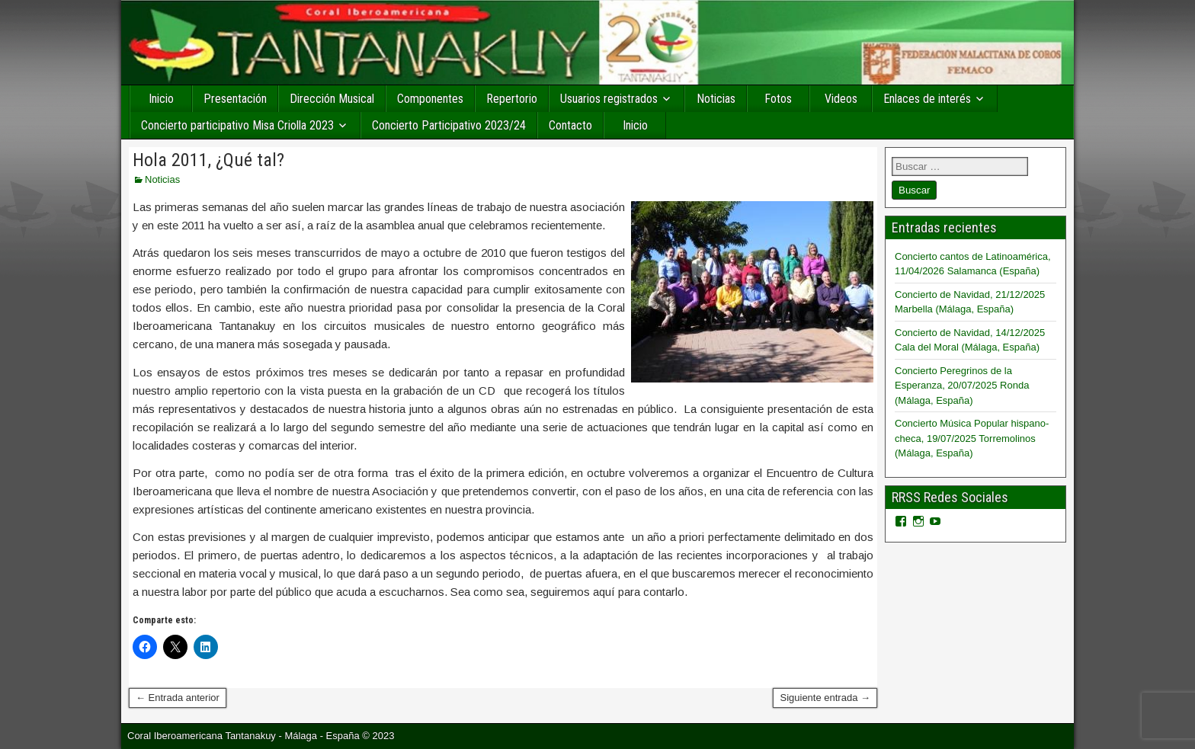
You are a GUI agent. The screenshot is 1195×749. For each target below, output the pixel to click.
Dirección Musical (332, 98)
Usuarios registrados (609, 98)
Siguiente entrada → (825, 697)
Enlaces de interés (927, 98)
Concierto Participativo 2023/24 (449, 125)
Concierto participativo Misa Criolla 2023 (237, 125)
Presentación (235, 98)
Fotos (778, 98)
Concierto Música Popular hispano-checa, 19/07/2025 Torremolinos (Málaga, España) (972, 438)
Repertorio (511, 98)
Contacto (570, 125)
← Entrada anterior (177, 697)
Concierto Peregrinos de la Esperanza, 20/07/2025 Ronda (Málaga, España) (962, 385)
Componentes (430, 98)
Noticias (716, 98)
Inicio (161, 98)
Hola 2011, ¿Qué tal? (208, 160)
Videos (841, 98)
